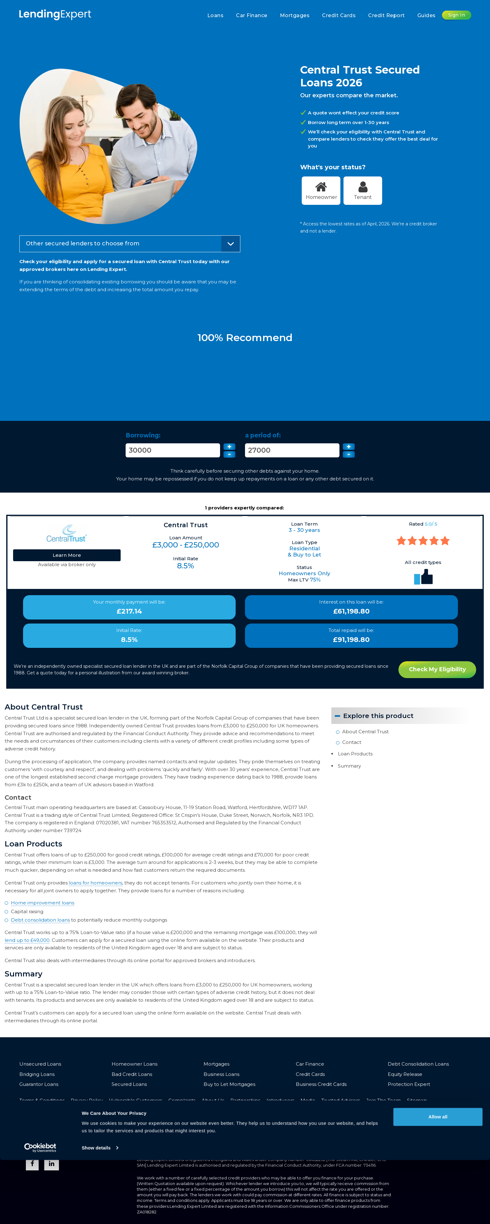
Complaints (181, 1100)
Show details (96, 1211)
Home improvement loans (42, 903)
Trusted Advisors (340, 1100)
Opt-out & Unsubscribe (46, 1110)
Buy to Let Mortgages (229, 1084)
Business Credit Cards (321, 1084)
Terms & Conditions (42, 1100)
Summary (349, 765)
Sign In (456, 15)
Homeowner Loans (134, 1064)
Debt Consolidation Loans (418, 1064)
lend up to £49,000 (27, 940)
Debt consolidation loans (40, 920)
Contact (351, 742)
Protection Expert (409, 1084)
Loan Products (355, 753)
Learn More (67, 555)
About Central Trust (365, 732)
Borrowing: (143, 435)
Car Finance (251, 15)
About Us (213, 1100)
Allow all (438, 1180)
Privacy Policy (87, 1100)
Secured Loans (129, 1084)
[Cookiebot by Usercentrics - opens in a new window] (40, 1212)
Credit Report (386, 15)
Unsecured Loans (40, 1064)
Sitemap (417, 1100)
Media (307, 1100)
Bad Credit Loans (132, 1074)
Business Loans (221, 1074)
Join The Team (383, 1100)
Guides (426, 15)
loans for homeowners (95, 883)
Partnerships (245, 1100)
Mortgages (295, 15)
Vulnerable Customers (135, 1100)
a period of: (263, 435)
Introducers (280, 1100)
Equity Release (405, 1074)
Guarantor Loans (38, 1084)
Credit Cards (339, 15)
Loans (215, 15)
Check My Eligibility (437, 669)
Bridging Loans (37, 1074)
